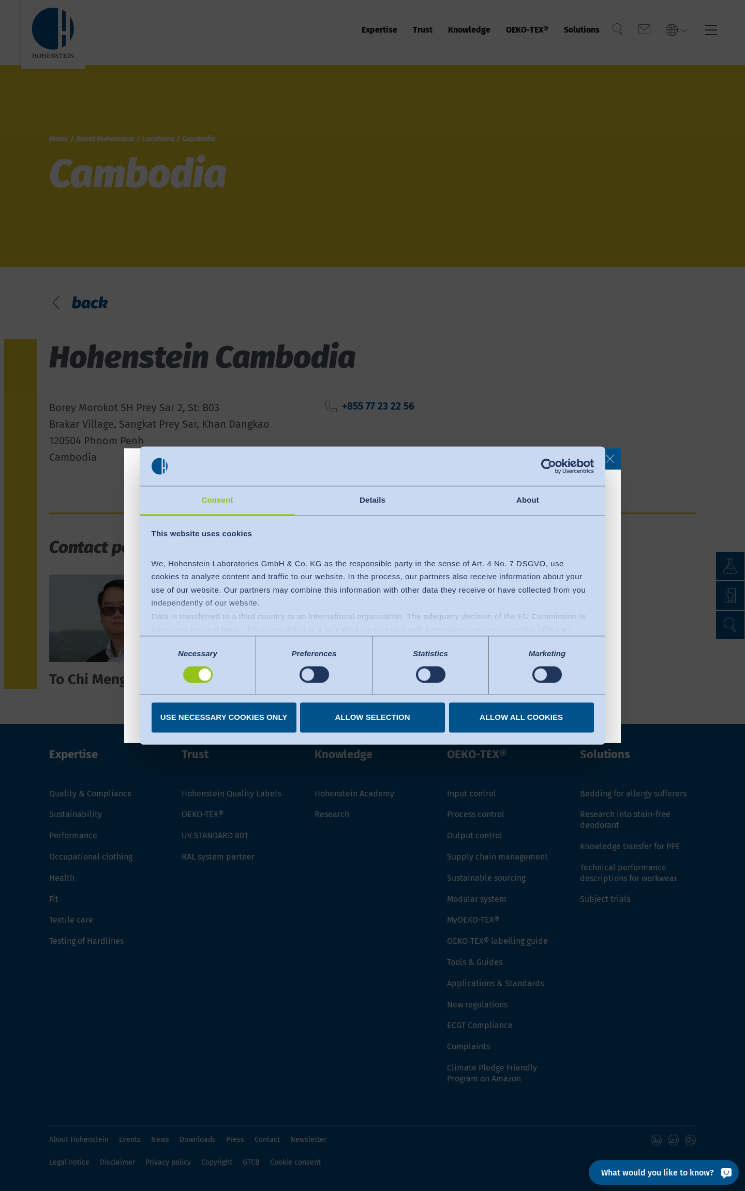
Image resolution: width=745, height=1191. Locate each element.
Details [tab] (372, 499)
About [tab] (527, 499)
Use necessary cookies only (223, 717)
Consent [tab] (217, 499)
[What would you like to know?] (664, 1172)
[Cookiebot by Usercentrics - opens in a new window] (548, 466)
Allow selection (372, 717)
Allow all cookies (521, 717)
